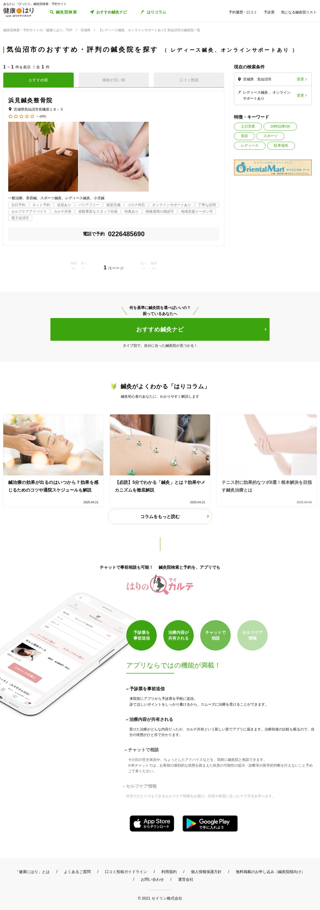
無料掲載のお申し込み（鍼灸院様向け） (270, 871)
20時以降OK (280, 126)
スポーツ (270, 136)
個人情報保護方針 (206, 871)
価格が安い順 (113, 80)
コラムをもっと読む (160, 516)
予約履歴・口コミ (243, 12)
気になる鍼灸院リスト (299, 12)
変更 (300, 79)
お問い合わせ (152, 879)
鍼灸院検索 (66, 12)
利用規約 (169, 871)
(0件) (42, 116)
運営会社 (185, 879)
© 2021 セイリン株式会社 (160, 898)
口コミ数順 (189, 80)
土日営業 (248, 126)
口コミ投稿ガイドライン (126, 871)
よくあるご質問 (77, 871)
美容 (244, 136)
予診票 (269, 12)
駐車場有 (281, 145)
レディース (250, 145)
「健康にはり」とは (32, 871)
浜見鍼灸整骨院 (30, 100)
